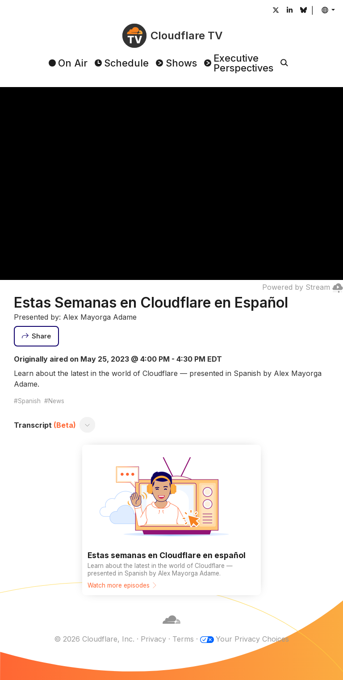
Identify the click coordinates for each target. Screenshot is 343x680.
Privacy (153, 638)
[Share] (36, 336)
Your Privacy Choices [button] (252, 638)
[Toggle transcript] (87, 425)
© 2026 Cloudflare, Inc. (94, 638)
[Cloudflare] (171, 628)
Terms (183, 638)
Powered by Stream (302, 287)
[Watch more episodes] (171, 520)
